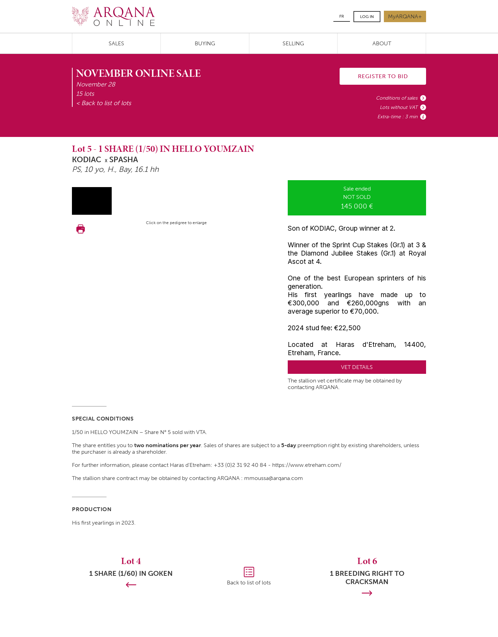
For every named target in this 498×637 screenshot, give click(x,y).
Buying (205, 43)
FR (341, 16)
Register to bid (383, 76)
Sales (116, 43)
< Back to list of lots (103, 103)
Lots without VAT (398, 107)
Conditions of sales (396, 98)
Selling (293, 43)
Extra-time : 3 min (397, 117)
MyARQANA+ (405, 16)
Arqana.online (113, 16)
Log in (367, 16)
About (381, 43)
